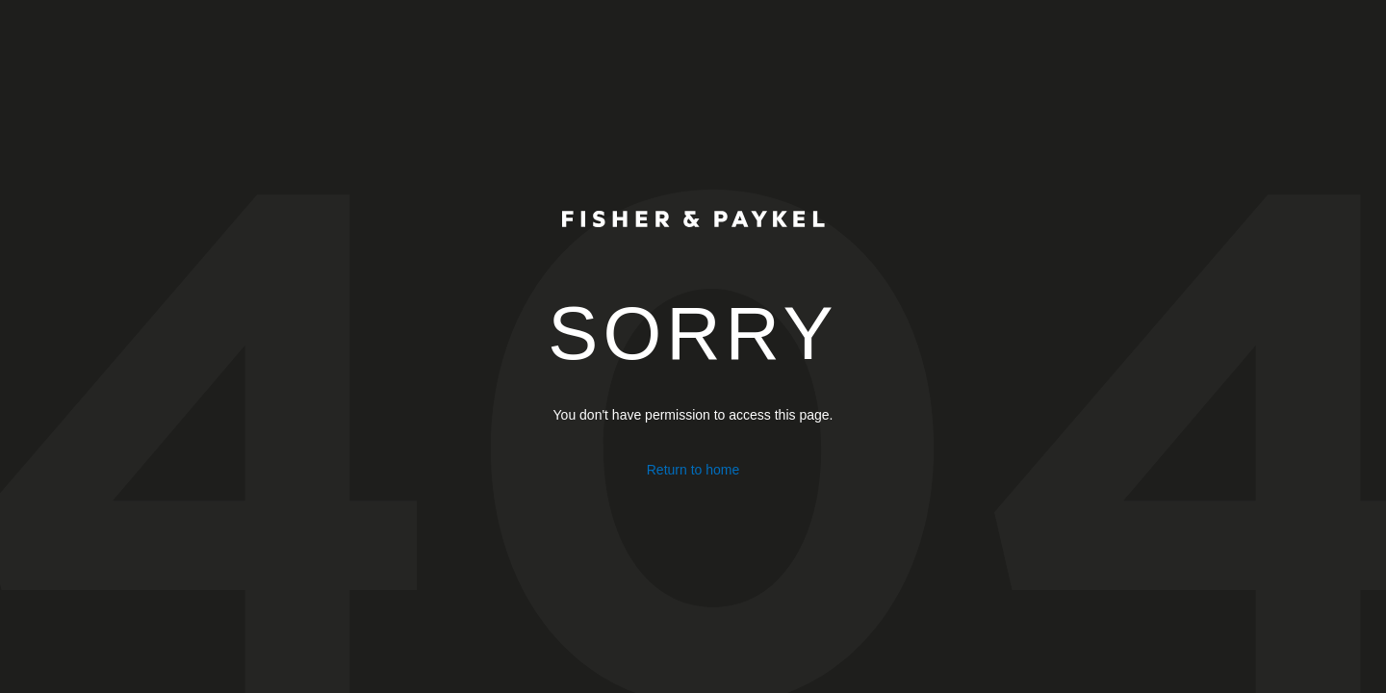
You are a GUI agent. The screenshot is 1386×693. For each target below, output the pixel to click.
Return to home (693, 469)
